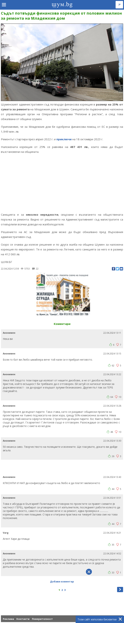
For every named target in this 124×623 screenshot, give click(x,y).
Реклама (8, 619)
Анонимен (9, 332)
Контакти (23, 619)
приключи (64, 139)
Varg (5, 532)
